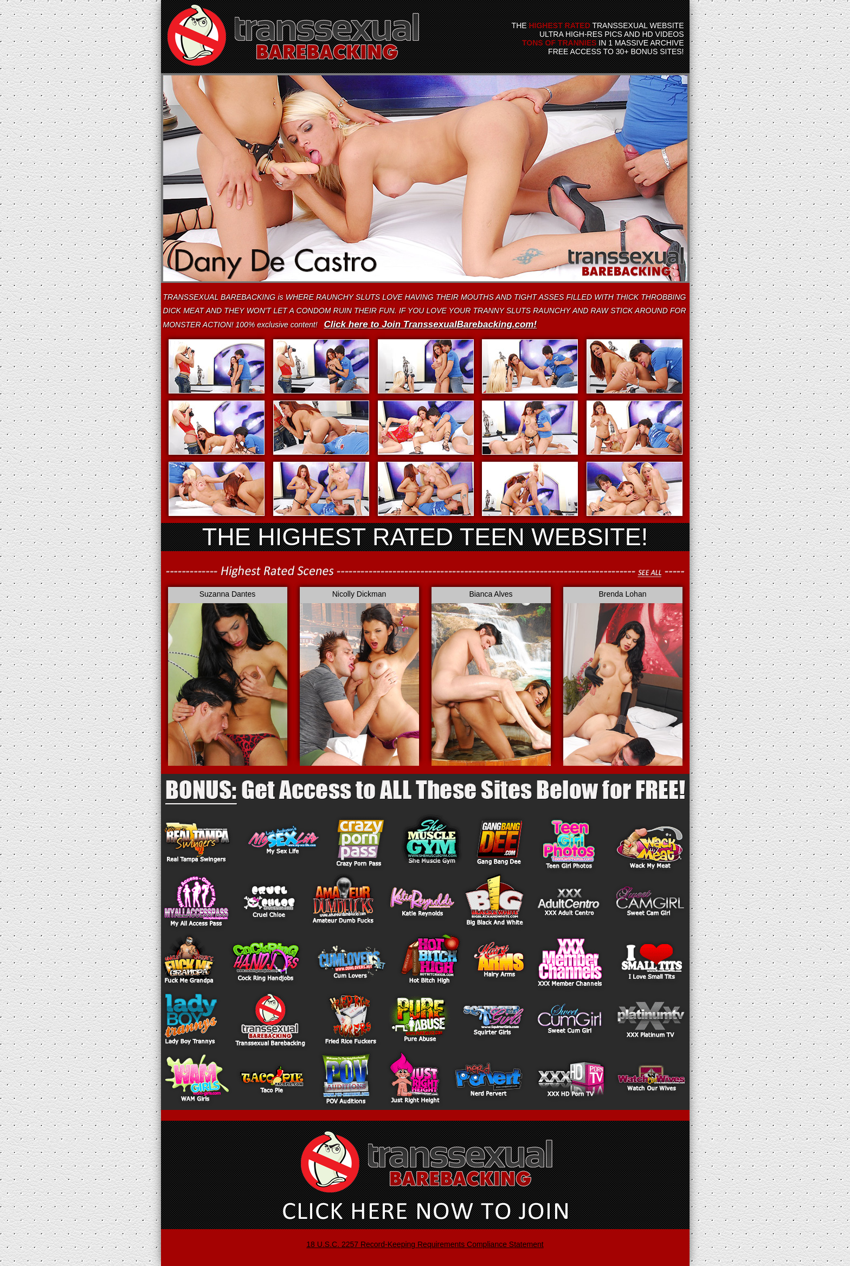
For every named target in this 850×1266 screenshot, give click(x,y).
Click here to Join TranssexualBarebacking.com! (430, 324)
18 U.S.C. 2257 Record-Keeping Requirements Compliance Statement (424, 1244)
